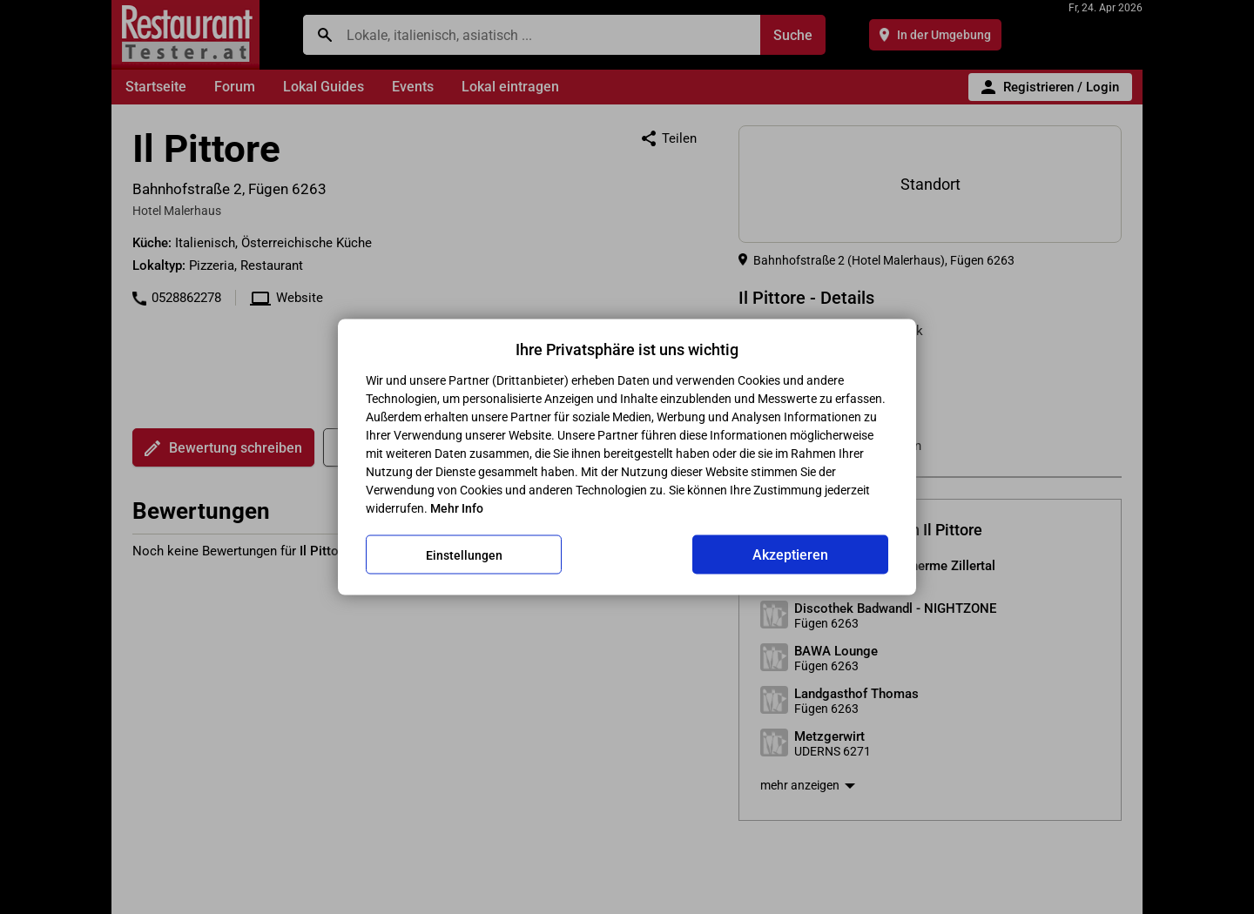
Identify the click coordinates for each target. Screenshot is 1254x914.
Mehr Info (456, 508)
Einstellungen (464, 554)
